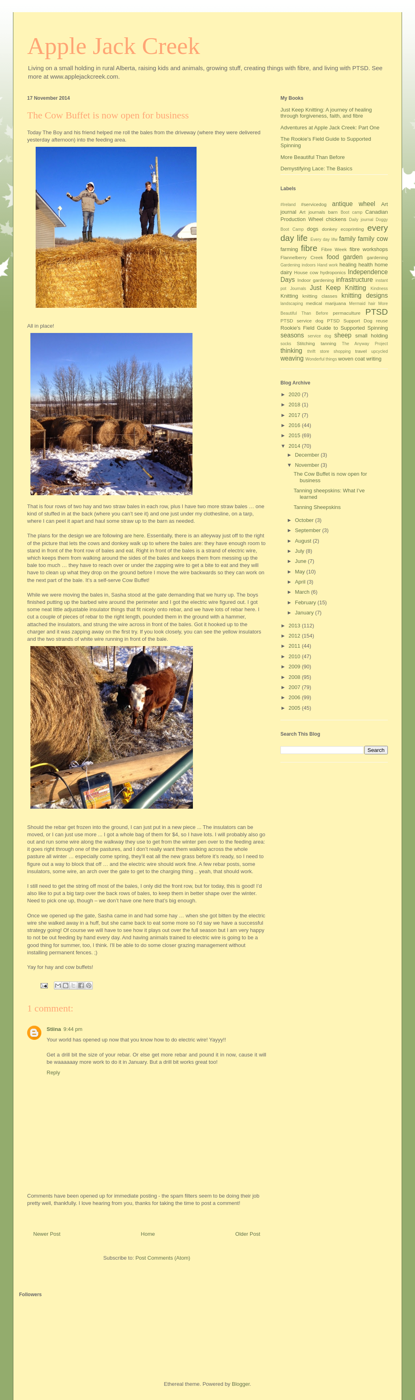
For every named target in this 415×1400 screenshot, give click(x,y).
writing (374, 359)
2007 (295, 687)
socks (285, 343)
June (301, 561)
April (301, 582)
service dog (319, 336)
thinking (291, 350)
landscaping (291, 303)
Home (148, 1234)
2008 (295, 677)
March (303, 592)
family (347, 238)
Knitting (289, 296)
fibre (309, 248)
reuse (382, 320)
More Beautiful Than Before (312, 157)
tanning (328, 343)
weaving (292, 358)
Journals (298, 288)
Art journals (312, 212)
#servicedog (314, 204)
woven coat (351, 359)
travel (361, 351)
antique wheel (353, 203)
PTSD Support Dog (349, 320)
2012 (295, 636)
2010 (295, 656)
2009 (295, 666)
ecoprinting (352, 229)
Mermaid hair (362, 303)
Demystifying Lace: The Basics (316, 168)
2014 (295, 446)
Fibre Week (334, 249)
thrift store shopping (329, 351)
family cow (373, 238)
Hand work (327, 265)
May (300, 572)
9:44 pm (72, 1029)
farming (289, 249)
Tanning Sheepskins (316, 507)
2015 (295, 435)
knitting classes (319, 295)
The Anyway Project (365, 343)
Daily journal (361, 219)
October (305, 520)
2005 (295, 708)
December (308, 455)
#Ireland (288, 204)
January (305, 613)
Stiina (54, 1029)
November (308, 465)
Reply (53, 1072)
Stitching (306, 343)
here (138, 536)
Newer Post (46, 1234)
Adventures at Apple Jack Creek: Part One (329, 128)
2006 (295, 697)
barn (333, 212)
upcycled (379, 351)
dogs (312, 229)
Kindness (379, 288)
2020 (295, 394)
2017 (295, 415)
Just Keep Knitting (338, 287)
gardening (377, 257)
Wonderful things (321, 359)
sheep (343, 335)
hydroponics (333, 272)
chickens (336, 219)
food (333, 256)
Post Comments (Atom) (162, 1258)
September (308, 530)
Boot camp (351, 212)
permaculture (346, 313)
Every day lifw (324, 239)
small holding (371, 336)
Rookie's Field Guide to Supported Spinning (334, 328)
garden (353, 256)
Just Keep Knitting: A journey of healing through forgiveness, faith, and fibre (326, 113)
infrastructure (354, 279)
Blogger (241, 1384)
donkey (329, 229)
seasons (292, 335)
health (365, 265)
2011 (295, 646)
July (300, 551)
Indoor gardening (315, 280)
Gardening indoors (298, 265)
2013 (295, 626)
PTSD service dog (301, 320)
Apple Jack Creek (113, 45)
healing (348, 265)
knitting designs (364, 295)
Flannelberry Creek (301, 257)
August (304, 541)
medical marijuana (326, 303)
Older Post (247, 1234)
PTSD (377, 311)
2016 (295, 425)
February (306, 602)
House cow (306, 272)
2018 (295, 405)
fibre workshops (368, 249)
